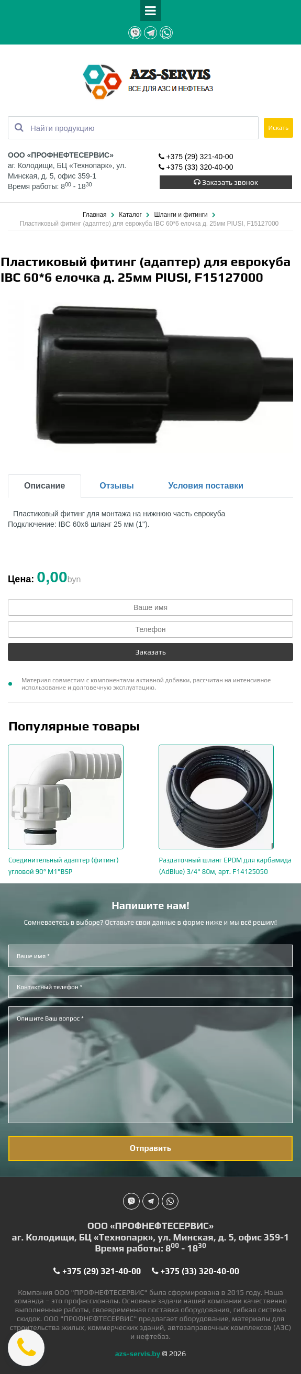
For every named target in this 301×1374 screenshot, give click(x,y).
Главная (95, 214)
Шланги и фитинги (182, 214)
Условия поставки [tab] (206, 485)
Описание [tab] (44, 485)
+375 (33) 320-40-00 (196, 168)
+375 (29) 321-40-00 (196, 157)
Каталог (131, 214)
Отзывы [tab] (116, 485)
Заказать (150, 652)
